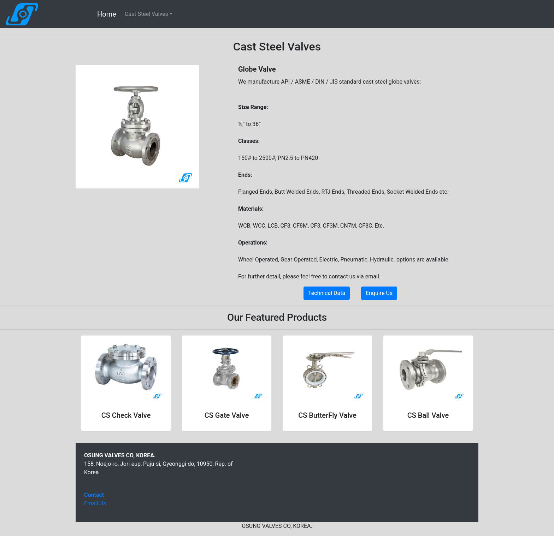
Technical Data (326, 293)
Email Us (95, 503)
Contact (94, 495)
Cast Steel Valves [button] (146, 14)
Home (106, 14)
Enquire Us (379, 293)
